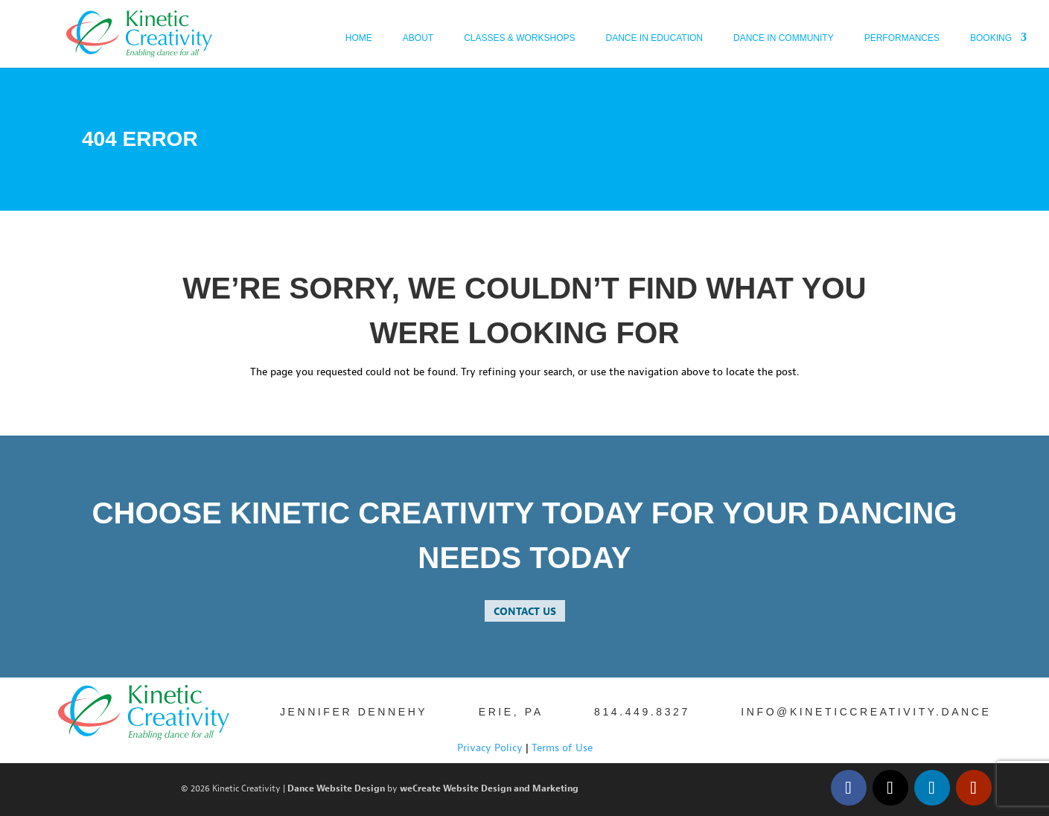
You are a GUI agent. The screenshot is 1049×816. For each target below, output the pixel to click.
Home (358, 38)
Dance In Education (654, 38)
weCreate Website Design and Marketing (489, 788)
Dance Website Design (336, 788)
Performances (902, 38)
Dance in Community (783, 38)
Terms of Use (562, 748)
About (418, 38)
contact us (525, 611)
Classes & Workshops (519, 38)
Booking (991, 38)
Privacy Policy (490, 748)
